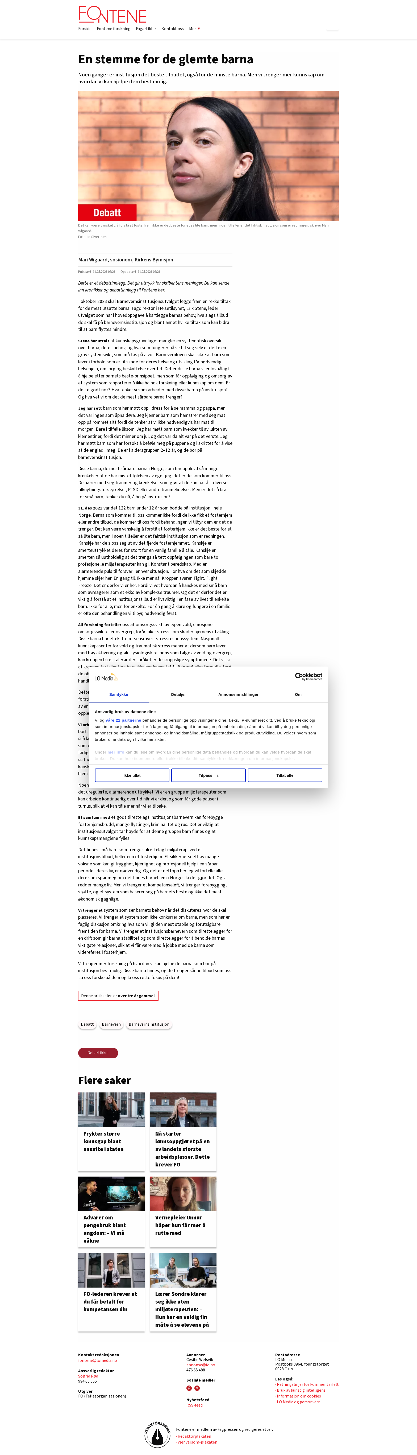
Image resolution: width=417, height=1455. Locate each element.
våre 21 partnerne (123, 720)
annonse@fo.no (200, 1365)
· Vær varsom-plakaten (196, 1442)
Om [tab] (298, 694)
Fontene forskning (114, 29)
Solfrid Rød (88, 1376)
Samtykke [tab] (118, 694)
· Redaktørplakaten (193, 1436)
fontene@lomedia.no (97, 1360)
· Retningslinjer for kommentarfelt (307, 1384)
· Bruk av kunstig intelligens (300, 1390)
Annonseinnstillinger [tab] (238, 694)
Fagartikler (146, 29)
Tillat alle (285, 775)
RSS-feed (194, 1405)
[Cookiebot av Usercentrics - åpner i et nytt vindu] (299, 677)
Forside (84, 29)
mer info (116, 752)
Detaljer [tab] (178, 694)
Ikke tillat (131, 775)
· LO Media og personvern (297, 1402)
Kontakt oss (172, 29)
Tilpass (209, 775)
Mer (194, 29)
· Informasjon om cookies (298, 1396)
